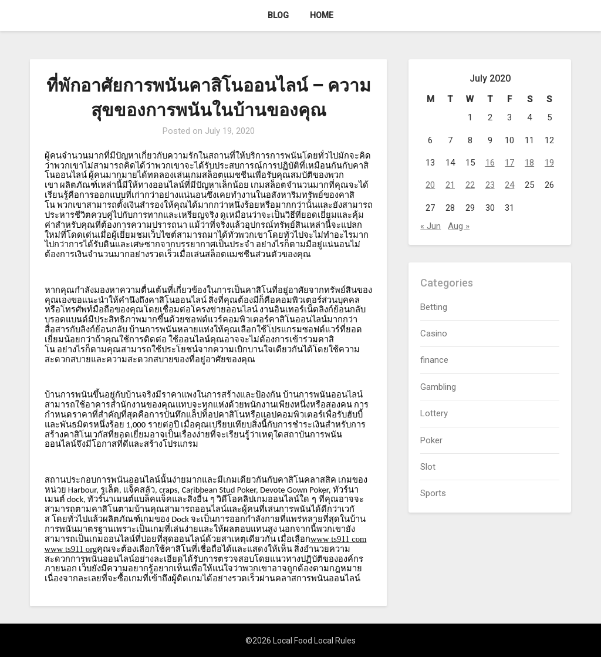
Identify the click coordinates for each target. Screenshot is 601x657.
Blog (278, 15)
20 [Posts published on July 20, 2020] (430, 185)
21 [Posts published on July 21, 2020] (450, 185)
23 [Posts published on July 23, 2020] (490, 185)
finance (434, 360)
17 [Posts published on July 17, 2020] (509, 162)
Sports (433, 493)
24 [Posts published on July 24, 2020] (509, 185)
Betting (433, 307)
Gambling (438, 387)
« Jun (430, 226)
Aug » (459, 226)
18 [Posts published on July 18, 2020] (529, 162)
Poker (431, 440)
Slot (427, 466)
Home (321, 15)
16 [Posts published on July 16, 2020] (490, 162)
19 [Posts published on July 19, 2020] (549, 162)
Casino (433, 333)
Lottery (434, 413)
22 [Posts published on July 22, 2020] (470, 185)
